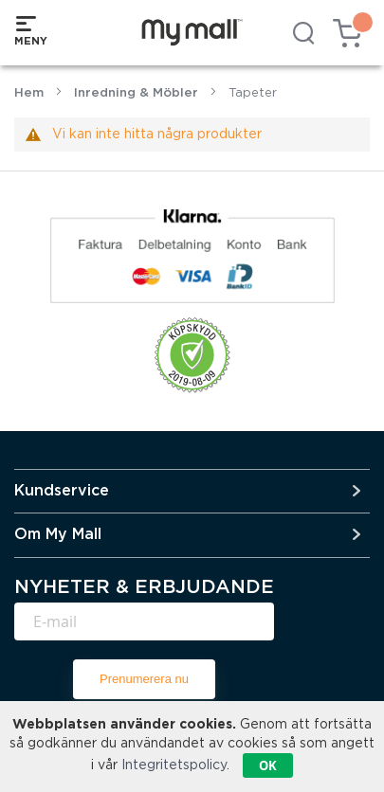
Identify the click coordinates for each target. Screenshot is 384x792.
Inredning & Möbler (136, 93)
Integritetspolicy (174, 765)
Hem (29, 93)
